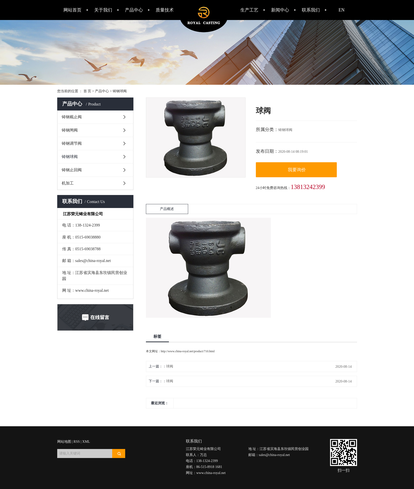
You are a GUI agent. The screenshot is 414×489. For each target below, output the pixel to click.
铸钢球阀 (120, 91)
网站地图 (64, 442)
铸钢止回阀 (72, 170)
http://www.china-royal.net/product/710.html (188, 351)
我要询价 (297, 169)
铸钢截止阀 (72, 117)
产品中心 (134, 10)
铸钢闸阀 (70, 130)
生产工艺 (249, 10)
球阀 (169, 366)
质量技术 (165, 10)
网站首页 (72, 10)
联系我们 (311, 10)
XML (86, 442)
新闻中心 (280, 10)
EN (342, 10)
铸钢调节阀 (72, 143)
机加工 (68, 183)
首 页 (87, 91)
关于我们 (103, 10)
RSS (76, 442)
